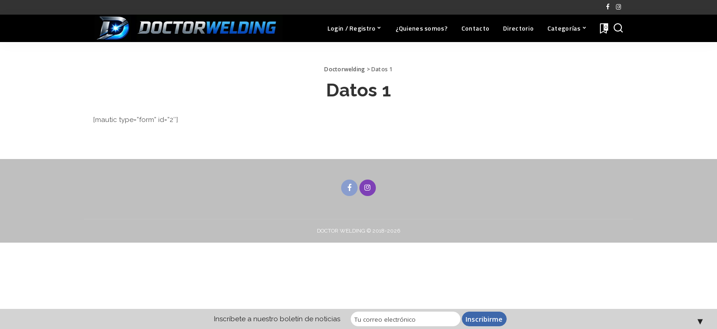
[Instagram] (618, 7)
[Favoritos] (603, 28)
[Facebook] (608, 7)
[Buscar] (618, 28)
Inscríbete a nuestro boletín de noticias (277, 319)
